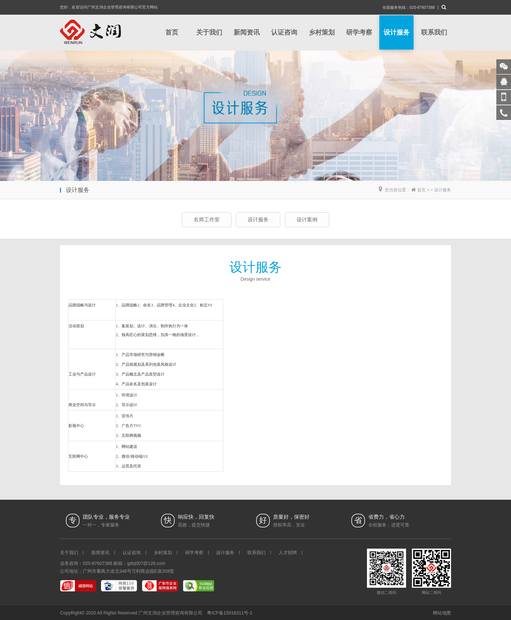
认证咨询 (284, 32)
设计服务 (397, 32)
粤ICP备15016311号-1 (230, 612)
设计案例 (307, 219)
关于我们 (209, 32)
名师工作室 (207, 219)
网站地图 (442, 612)
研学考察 (359, 32)
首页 (171, 32)
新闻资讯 (247, 32)
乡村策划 (322, 32)
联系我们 (434, 32)
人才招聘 (288, 552)
